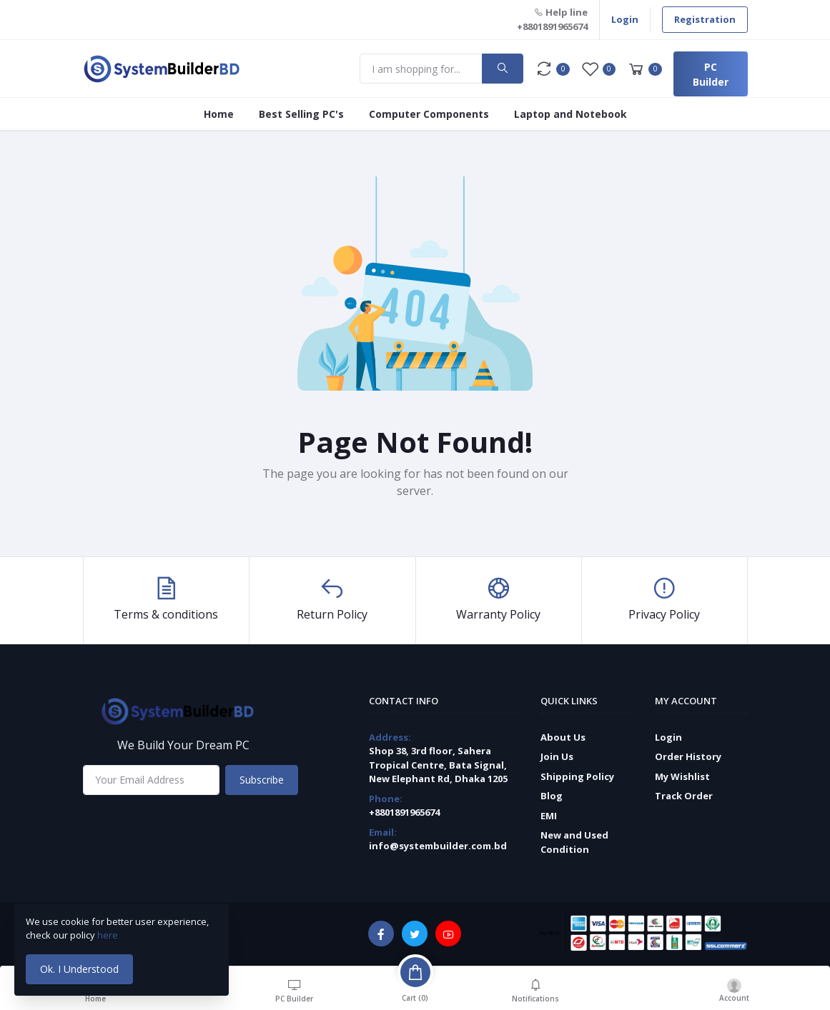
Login (624, 19)
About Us (563, 737)
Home (219, 114)
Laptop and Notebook (570, 114)
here (108, 935)
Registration (705, 19)
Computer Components (429, 114)
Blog (551, 795)
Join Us (556, 756)
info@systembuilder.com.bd (438, 845)
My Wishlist (682, 776)
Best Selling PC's (301, 114)
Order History (688, 756)
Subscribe (261, 779)
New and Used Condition (574, 842)
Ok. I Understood (79, 969)
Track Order (684, 795)
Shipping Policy (577, 776)
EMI (548, 815)
